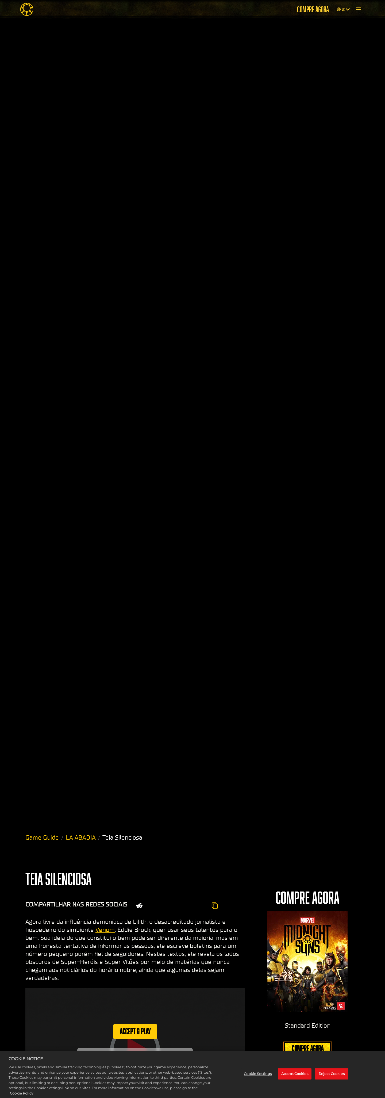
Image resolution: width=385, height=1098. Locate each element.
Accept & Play (135, 1031)
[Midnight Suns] (26, 9)
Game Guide (42, 837)
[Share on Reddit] (139, 906)
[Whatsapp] (183, 906)
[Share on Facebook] (169, 906)
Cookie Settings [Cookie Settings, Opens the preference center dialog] (258, 1078)
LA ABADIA (81, 837)
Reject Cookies (332, 1078)
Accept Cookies (294, 1078)
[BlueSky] (199, 906)
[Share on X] (155, 906)
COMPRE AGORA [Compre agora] (313, 9)
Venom (105, 930)
